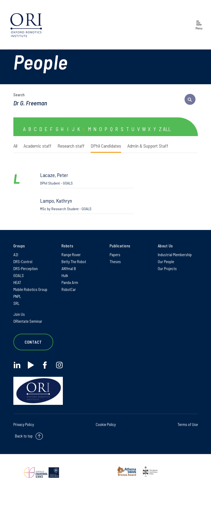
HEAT (17, 282)
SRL (16, 303)
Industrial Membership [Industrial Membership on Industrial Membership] (175, 254)
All (15, 146)
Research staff (71, 146)
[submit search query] (190, 99)
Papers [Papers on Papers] (115, 254)
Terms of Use (188, 424)
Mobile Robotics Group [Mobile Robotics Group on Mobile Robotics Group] (30, 289)
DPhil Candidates (106, 146)
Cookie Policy (106, 424)
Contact (33, 342)
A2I (15, 254)
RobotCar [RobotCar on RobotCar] (69, 289)
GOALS (18, 275)
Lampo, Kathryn (87, 204)
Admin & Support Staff (147, 146)
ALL (167, 129)
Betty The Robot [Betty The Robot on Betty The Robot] (74, 261)
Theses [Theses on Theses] (115, 261)
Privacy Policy (23, 424)
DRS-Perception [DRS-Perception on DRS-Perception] (25, 268)
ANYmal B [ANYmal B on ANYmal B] (69, 268)
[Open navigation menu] (199, 24)
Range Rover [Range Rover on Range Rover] (71, 254)
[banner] (26, 24)
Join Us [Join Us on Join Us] (19, 314)
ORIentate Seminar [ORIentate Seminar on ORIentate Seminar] (27, 321)
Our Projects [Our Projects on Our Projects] (167, 268)
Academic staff (37, 146)
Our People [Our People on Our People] (166, 261)
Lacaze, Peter (87, 178)
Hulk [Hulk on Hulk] (65, 275)
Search (19, 94)
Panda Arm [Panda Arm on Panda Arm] (70, 282)
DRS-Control (22, 261)
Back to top (24, 435)
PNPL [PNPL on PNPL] (17, 296)
